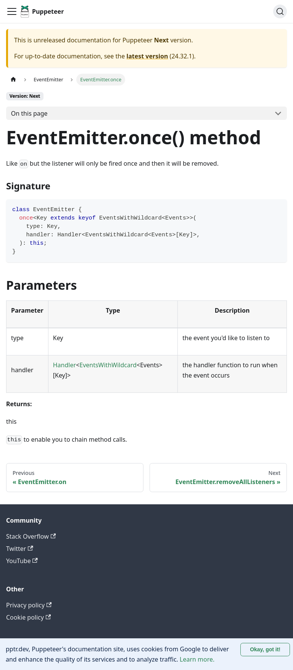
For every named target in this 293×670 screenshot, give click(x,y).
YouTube (22, 561)
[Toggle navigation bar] (12, 11)
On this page (29, 113)
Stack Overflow (31, 536)
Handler (64, 365)
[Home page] (13, 80)
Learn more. (197, 659)
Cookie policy (28, 617)
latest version (147, 56)
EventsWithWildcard (108, 365)
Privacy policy (29, 605)
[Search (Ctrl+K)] (280, 11)
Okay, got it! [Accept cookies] (265, 649)
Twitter (19, 548)
